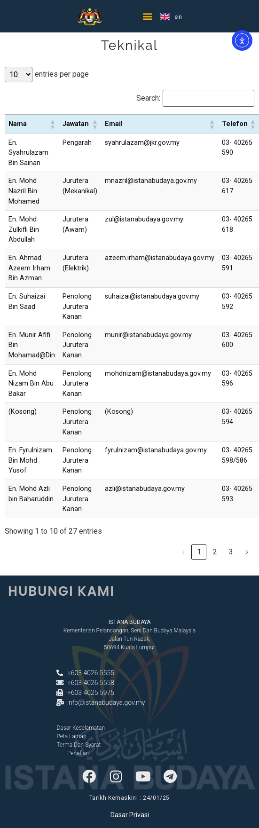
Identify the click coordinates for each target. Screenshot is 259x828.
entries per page (62, 74)
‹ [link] (183, 551)
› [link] (247, 551)
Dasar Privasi (129, 815)
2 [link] (215, 551)
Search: (148, 98)
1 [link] (199, 551)
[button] (148, 15)
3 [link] (231, 551)
